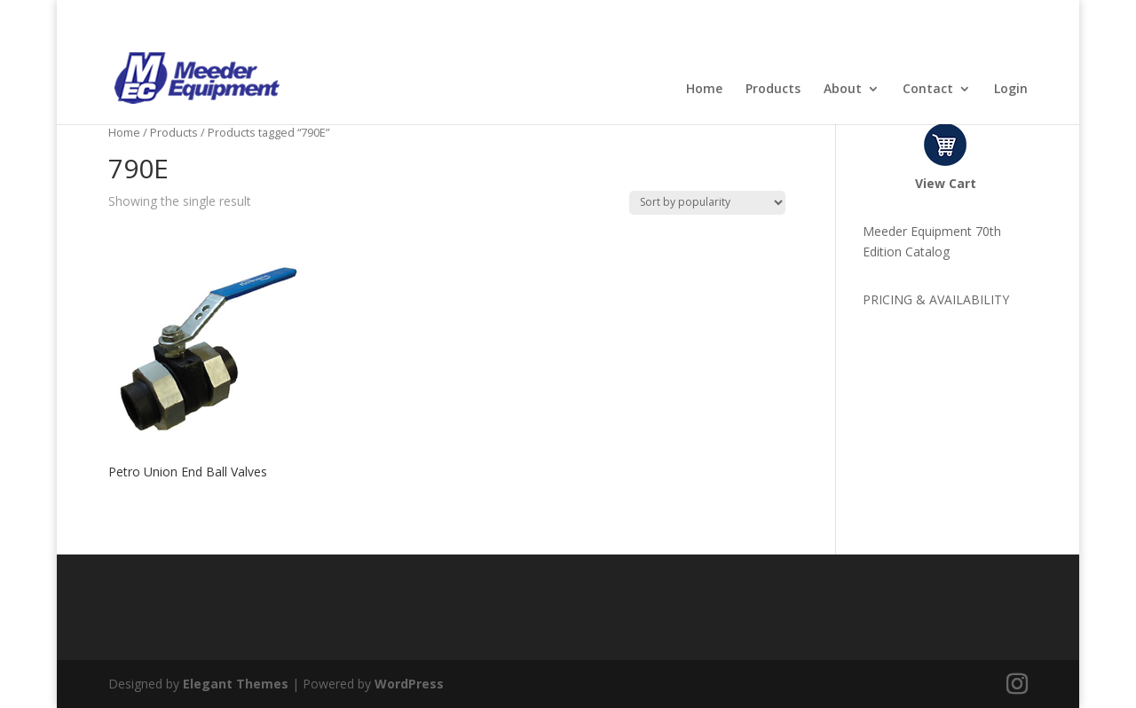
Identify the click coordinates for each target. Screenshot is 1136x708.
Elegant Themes (235, 683)
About (843, 90)
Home (704, 90)
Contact (928, 90)
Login (1011, 90)
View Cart (945, 183)
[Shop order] (707, 203)
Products (773, 90)
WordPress (409, 683)
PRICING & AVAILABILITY (936, 299)
